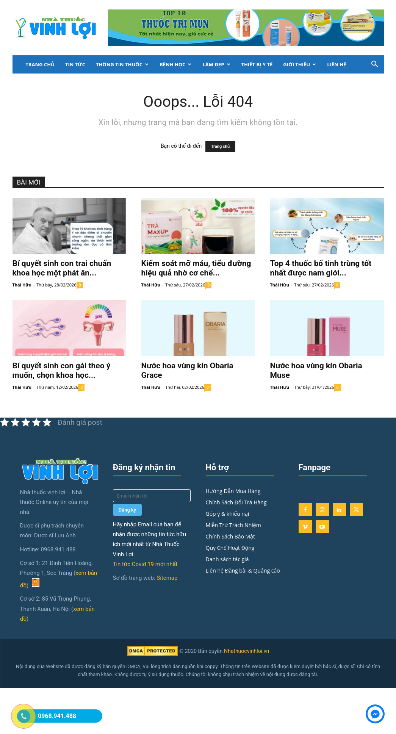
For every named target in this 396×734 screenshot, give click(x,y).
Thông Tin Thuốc (122, 64)
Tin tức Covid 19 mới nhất (145, 564)
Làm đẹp (216, 64)
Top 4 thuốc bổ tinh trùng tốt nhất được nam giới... (321, 268)
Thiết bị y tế (257, 64)
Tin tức (75, 64)
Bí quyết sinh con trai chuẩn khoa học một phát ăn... (62, 268)
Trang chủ (40, 64)
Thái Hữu (22, 285)
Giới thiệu (299, 64)
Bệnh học (176, 64)
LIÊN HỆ (336, 64)
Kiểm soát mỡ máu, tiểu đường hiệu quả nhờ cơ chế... (196, 268)
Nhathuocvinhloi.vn (246, 651)
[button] (375, 65)
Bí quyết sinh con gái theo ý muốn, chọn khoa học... (62, 370)
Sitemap (167, 577)
